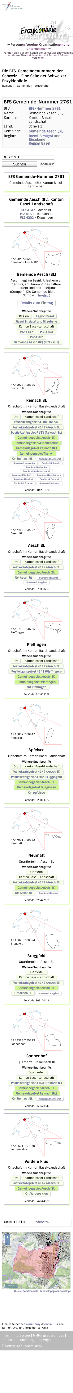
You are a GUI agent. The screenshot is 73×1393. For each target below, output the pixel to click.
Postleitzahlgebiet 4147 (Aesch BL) (36, 427)
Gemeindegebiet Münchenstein (36, 443)
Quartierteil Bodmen (23, 483)
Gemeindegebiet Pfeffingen (36, 682)
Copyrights (45, 1340)
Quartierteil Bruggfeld (36, 582)
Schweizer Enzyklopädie (36, 1324)
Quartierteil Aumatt (50, 463)
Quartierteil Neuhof (21, 475)
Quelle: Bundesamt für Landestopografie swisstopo (42, 1291)
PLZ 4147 (28, 210)
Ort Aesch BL (23, 577)
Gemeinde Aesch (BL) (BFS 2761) (36, 342)
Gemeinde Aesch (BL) (46, 131)
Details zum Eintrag (36, 303)
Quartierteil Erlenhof (49, 479)
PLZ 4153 (26, 214)
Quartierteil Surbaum (49, 483)
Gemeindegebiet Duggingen (36, 787)
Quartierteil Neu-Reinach (49, 475)
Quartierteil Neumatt (48, 578)
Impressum (21, 1335)
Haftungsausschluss (48, 1335)
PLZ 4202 (27, 217)
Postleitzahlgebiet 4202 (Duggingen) (36, 777)
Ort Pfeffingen (36, 687)
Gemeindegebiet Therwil (36, 453)
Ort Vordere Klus (36, 1193)
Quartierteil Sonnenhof (50, 459)
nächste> (42, 1222)
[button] (19, 164)
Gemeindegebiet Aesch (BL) (36, 438)
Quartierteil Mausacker (24, 463)
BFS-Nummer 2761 (45, 108)
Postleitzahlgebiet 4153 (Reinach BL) (36, 432)
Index (6, 1335)
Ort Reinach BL (22, 459)
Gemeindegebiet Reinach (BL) (36, 448)
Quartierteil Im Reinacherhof (36, 471)
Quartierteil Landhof (23, 479)
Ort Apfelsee (36, 793)
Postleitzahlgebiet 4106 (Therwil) (36, 422)
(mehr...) (44, 295)
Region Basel (39, 143)
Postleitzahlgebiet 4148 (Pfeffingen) (36, 671)
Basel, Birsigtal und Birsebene (44, 138)
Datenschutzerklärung (18, 1340)
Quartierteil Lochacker (36, 467)
